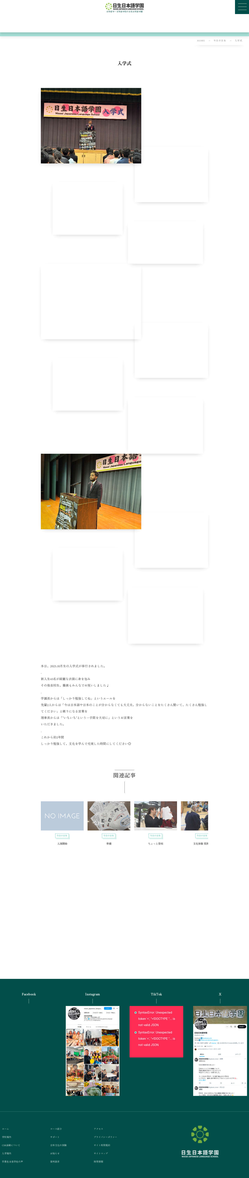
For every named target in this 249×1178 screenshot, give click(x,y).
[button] (242, 7)
